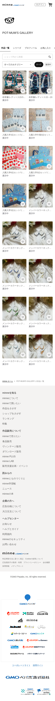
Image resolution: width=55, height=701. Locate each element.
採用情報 (5, 566)
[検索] (50, 57)
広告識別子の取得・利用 (12, 562)
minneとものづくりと (13, 478)
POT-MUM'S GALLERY (17, 32)
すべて (39, 65)
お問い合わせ (9, 544)
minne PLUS (9, 456)
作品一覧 (5, 48)
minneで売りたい (11, 436)
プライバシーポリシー (32, 562)
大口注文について (11, 511)
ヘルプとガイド (10, 529)
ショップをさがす (11, 413)
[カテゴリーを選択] (17, 64)
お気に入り (45, 48)
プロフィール (31, 48)
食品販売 (7, 441)
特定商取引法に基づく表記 (12, 559)
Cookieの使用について (34, 559)
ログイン (40, 4)
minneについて (10, 398)
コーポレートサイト (21, 665)
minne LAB (8, 461)
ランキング (8, 418)
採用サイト (38, 665)
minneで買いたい (11, 403)
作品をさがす (9, 408)
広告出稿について (11, 506)
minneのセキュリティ (13, 539)
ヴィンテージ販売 (11, 446)
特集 (4, 423)
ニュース (7, 488)
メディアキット (17, 566)
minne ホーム (7, 381)
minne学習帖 (9, 483)
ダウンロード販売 (11, 451)
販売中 (48, 65)
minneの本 (7, 494)
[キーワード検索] (27, 57)
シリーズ (17, 48)
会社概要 (46, 562)
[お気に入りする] (23, 91)
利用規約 (7, 534)
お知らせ (7, 524)
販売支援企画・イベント (15, 466)
